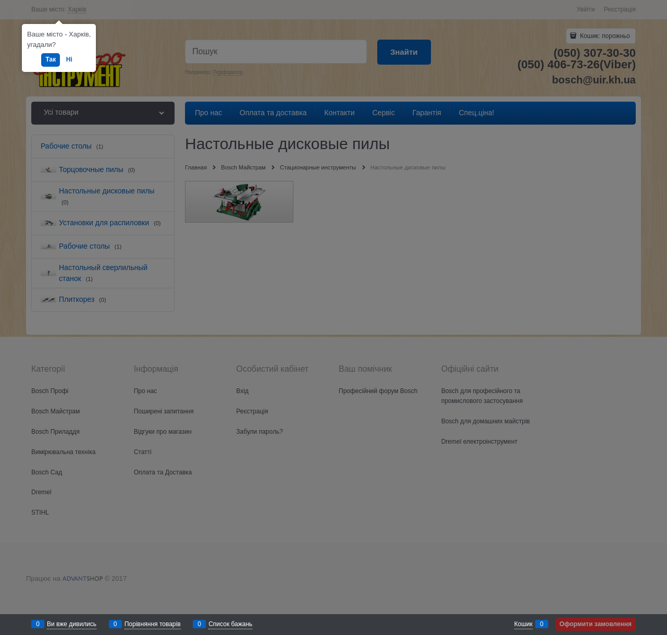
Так (50, 59)
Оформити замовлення (596, 624)
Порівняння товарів (153, 624)
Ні (69, 59)
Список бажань (230, 624)
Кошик (523, 624)
